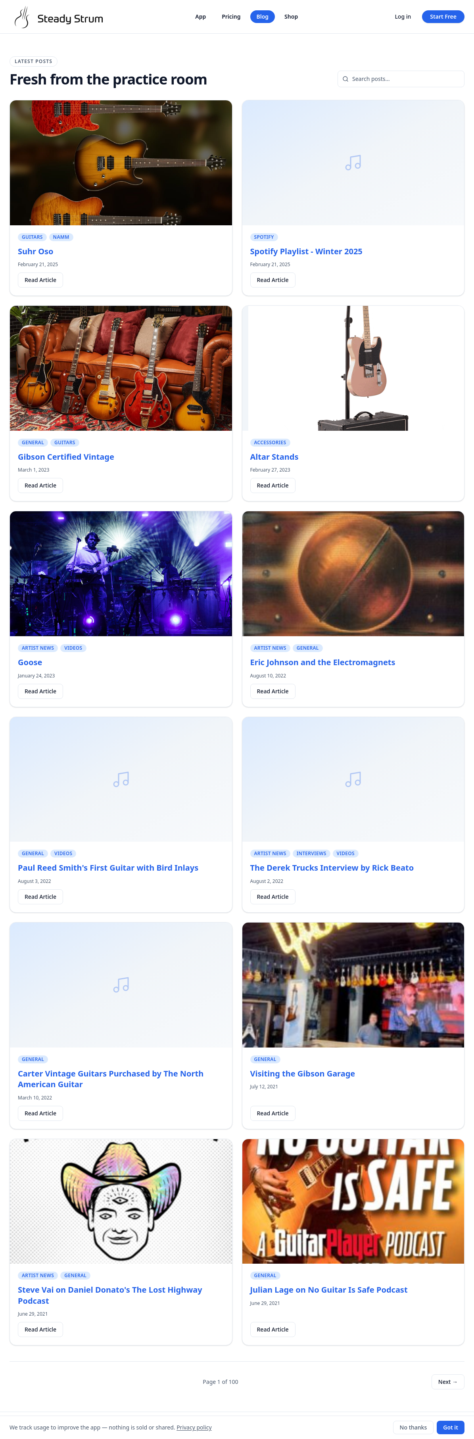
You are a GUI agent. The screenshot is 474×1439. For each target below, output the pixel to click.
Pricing (231, 16)
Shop (291, 16)
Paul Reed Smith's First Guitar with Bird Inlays (108, 867)
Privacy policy (194, 1427)
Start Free (443, 16)
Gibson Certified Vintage (66, 456)
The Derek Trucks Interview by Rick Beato (332, 867)
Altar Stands (274, 456)
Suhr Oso (36, 251)
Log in (403, 16)
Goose (30, 662)
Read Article (40, 280)
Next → (448, 1381)
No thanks (413, 1427)
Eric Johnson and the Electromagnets (322, 662)
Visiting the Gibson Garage (302, 1073)
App (200, 16)
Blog (263, 16)
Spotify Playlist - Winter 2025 (306, 251)
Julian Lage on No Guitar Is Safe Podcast (329, 1289)
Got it (450, 1427)
